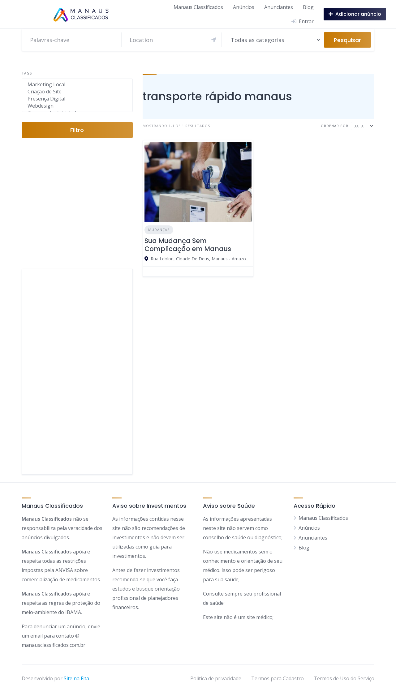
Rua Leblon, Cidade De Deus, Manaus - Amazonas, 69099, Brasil (201, 259)
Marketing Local (77, 84)
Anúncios (243, 7)
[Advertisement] (77, 371)
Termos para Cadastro (277, 678)
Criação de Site (77, 91)
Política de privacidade (215, 678)
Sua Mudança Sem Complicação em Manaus (187, 244)
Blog (308, 7)
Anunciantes (278, 7)
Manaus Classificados (198, 7)
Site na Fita (76, 678)
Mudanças (159, 229)
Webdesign (77, 105)
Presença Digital (77, 98)
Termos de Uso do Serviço (344, 678)
